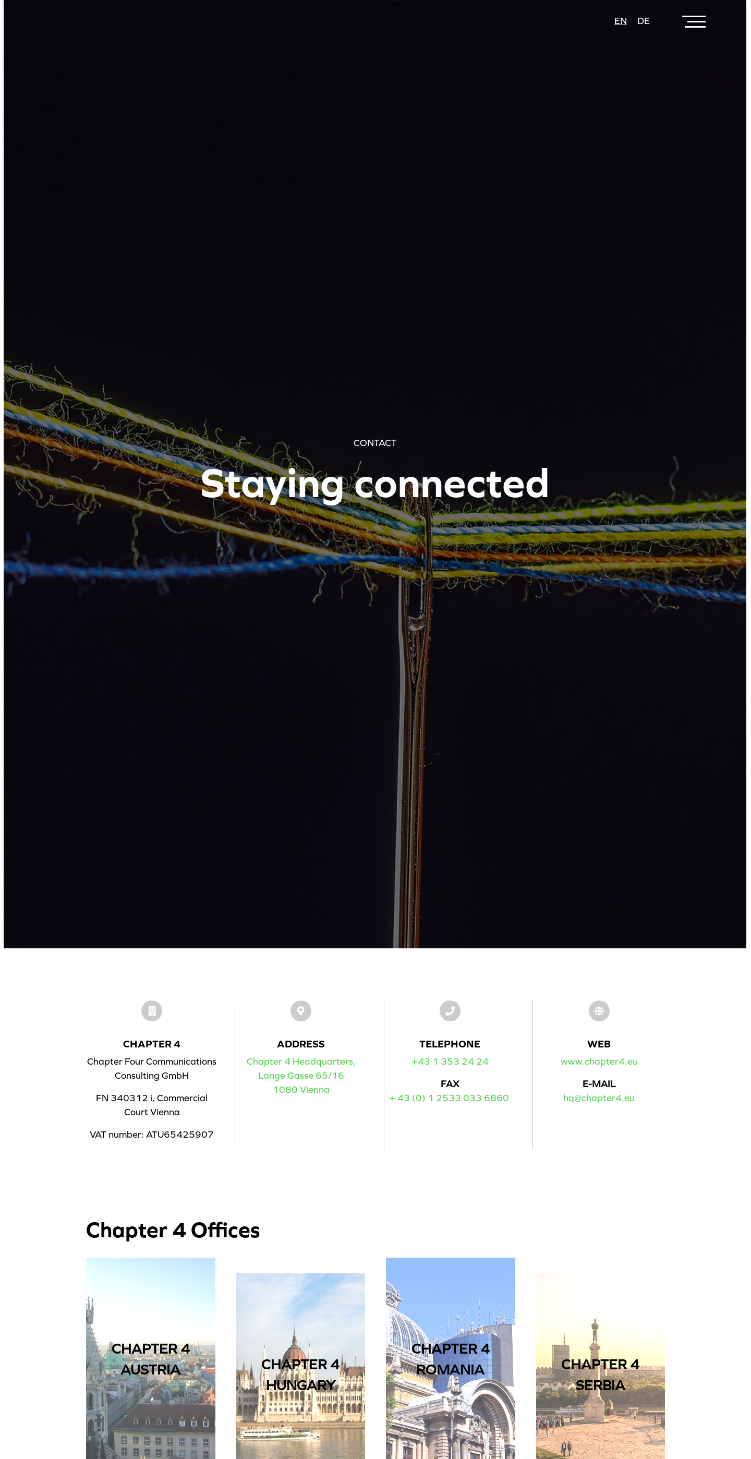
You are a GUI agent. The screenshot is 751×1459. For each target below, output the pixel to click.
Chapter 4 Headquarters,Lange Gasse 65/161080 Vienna (301, 1075)
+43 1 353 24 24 (450, 1061)
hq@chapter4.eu (599, 1098)
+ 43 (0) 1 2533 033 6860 (449, 1098)
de (643, 21)
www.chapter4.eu (599, 1061)
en (620, 21)
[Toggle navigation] (695, 21)
